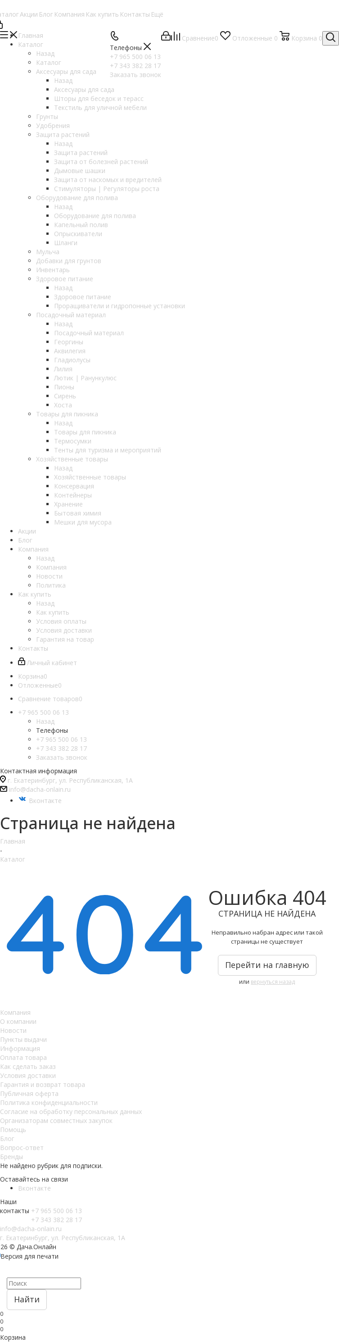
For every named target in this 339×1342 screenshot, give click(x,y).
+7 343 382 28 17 (61, 748)
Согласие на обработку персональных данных (71, 1111)
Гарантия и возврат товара (42, 1084)
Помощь (13, 1129)
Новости (13, 1030)
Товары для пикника (85, 432)
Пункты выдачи (23, 1039)
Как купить (52, 612)
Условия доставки (28, 1075)
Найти (27, 1299)
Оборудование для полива (95, 215)
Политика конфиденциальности (49, 1102)
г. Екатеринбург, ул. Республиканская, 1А (70, 780)
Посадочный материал (89, 333)
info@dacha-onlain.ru (40, 789)
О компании (18, 1021)
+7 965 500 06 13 (61, 739)
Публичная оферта (29, 1093)
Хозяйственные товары (90, 477)
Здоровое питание (82, 296)
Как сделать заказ (28, 1066)
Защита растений (81, 152)
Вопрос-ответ (22, 1147)
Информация (20, 1048)
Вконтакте (40, 800)
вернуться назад (273, 982)
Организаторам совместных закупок (56, 1120)
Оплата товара (23, 1057)
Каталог (48, 62)
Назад (45, 53)
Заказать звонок (61, 757)
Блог (7, 1138)
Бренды (11, 1156)
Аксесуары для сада (84, 89)
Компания (51, 567)
